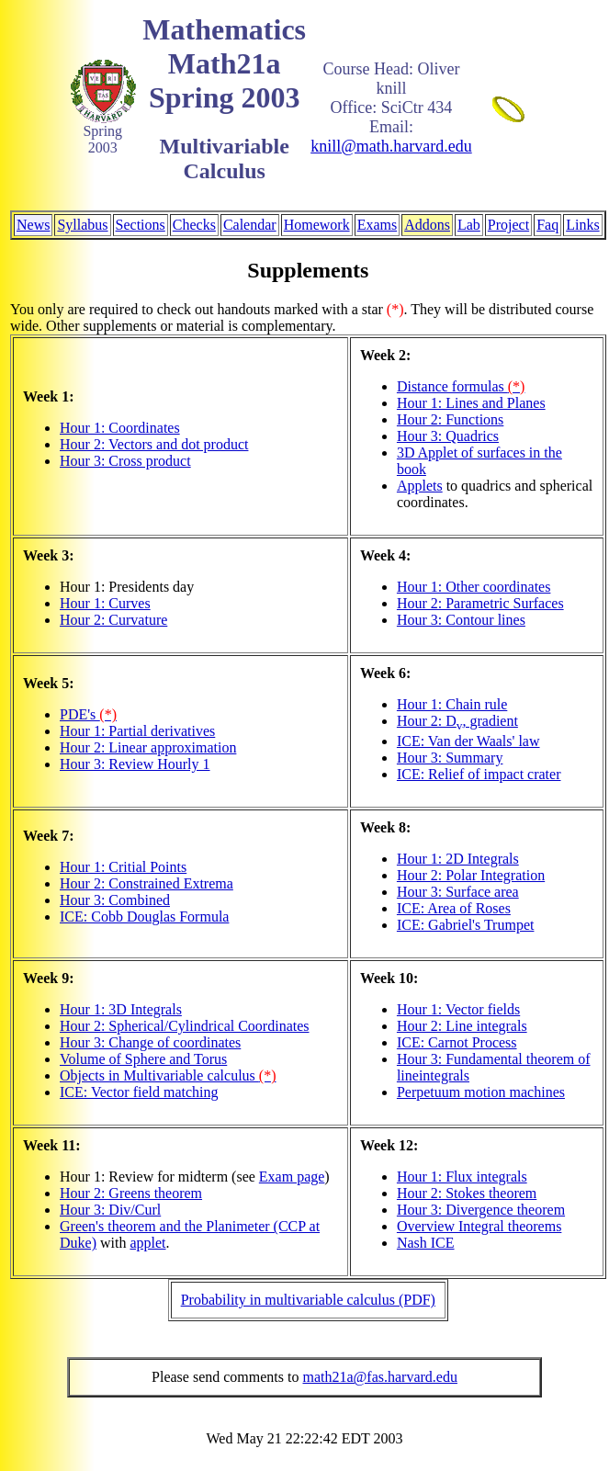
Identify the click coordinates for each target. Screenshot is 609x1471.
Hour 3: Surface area (458, 892)
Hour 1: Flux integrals (462, 1176)
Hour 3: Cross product (125, 461)
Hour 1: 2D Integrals (458, 858)
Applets (420, 485)
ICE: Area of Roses (454, 908)
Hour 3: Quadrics (448, 436)
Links (582, 224)
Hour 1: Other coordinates (474, 586)
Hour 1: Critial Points (123, 867)
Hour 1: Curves (105, 603)
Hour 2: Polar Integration (471, 875)
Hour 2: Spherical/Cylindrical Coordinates (185, 1026)
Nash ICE (426, 1242)
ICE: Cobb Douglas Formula (144, 916)
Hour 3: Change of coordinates (150, 1042)
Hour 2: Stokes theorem (466, 1193)
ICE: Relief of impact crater (479, 774)
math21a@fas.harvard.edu (379, 1377)
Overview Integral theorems (479, 1226)
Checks (194, 224)
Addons (427, 224)
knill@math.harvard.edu (391, 146)
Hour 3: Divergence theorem (481, 1209)
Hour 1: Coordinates (120, 428)
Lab (468, 224)
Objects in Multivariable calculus (168, 1075)
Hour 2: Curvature (113, 620)
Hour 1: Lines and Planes (471, 403)
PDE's (88, 714)
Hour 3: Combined (115, 900)
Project (508, 224)
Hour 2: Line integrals (462, 1026)
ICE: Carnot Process (457, 1042)
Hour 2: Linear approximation (148, 747)
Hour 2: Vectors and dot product (154, 444)
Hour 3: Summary (450, 757)
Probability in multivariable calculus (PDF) (308, 1299)
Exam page (292, 1176)
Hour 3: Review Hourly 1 (135, 764)
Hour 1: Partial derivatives (137, 731)
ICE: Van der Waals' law (468, 741)
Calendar (249, 224)
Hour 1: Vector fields (458, 1009)
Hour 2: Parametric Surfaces (480, 603)
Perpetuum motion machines (481, 1092)
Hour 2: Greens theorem (131, 1193)
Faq (547, 224)
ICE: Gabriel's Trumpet (466, 925)
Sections (140, 224)
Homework (317, 224)
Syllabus (82, 224)
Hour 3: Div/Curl (110, 1209)
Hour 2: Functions (450, 419)
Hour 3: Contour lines (461, 620)
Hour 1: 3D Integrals (121, 1009)
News (33, 224)
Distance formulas (461, 386)
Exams (377, 224)
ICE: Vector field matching (139, 1092)
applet (147, 1242)
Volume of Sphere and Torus (143, 1059)
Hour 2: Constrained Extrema (146, 883)
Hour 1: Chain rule (452, 704)
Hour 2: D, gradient (457, 721)
